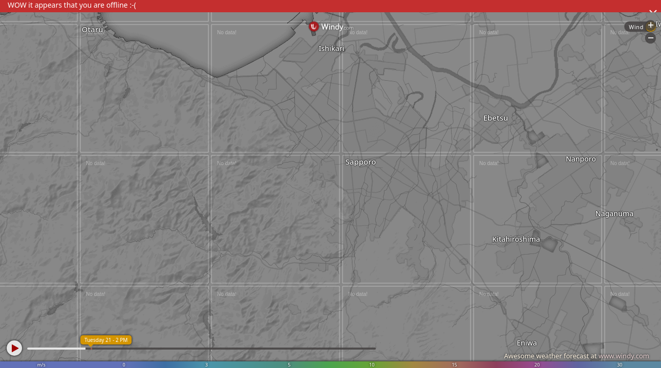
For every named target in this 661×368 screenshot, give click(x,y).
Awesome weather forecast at (576, 355)
